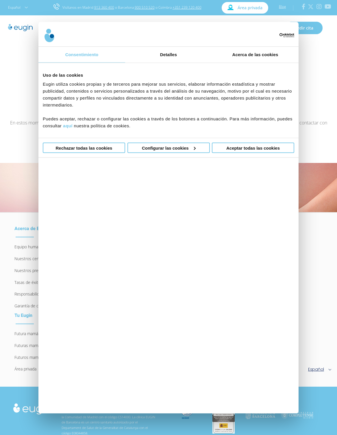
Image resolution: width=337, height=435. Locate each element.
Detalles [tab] (168, 54)
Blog (282, 6)
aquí (68, 125)
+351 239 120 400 (187, 7)
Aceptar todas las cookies (253, 147)
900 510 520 (145, 7)
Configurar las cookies (169, 147)
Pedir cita (304, 28)
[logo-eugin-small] (32, 406)
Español (18, 7)
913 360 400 (104, 7)
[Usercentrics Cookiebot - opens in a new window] (269, 35)
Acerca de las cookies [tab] (255, 54)
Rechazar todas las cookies (84, 147)
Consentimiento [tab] (82, 54)
